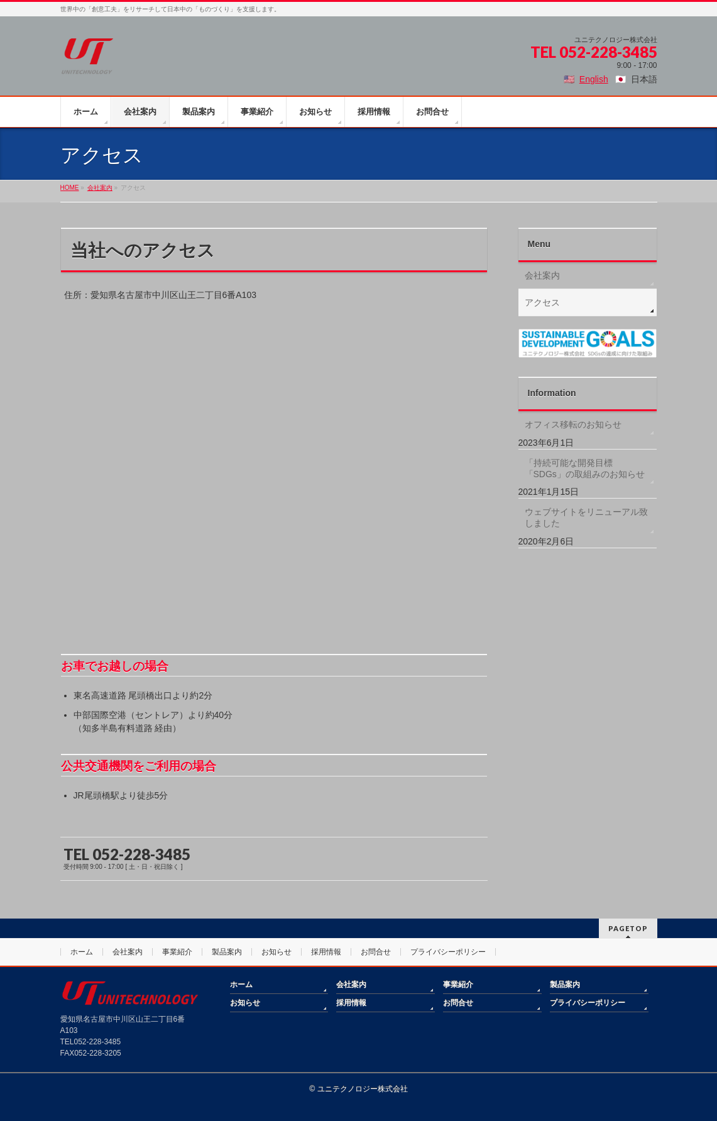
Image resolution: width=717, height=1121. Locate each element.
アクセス (542, 302)
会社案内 (542, 275)
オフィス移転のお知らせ (573, 424)
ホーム (81, 952)
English (593, 79)
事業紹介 (177, 952)
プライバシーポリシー (448, 952)
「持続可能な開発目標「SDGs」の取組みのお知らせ (585, 468)
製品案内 (227, 952)
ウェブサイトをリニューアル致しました (586, 517)
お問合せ (376, 952)
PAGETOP (628, 928)
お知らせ (276, 952)
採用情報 (326, 952)
